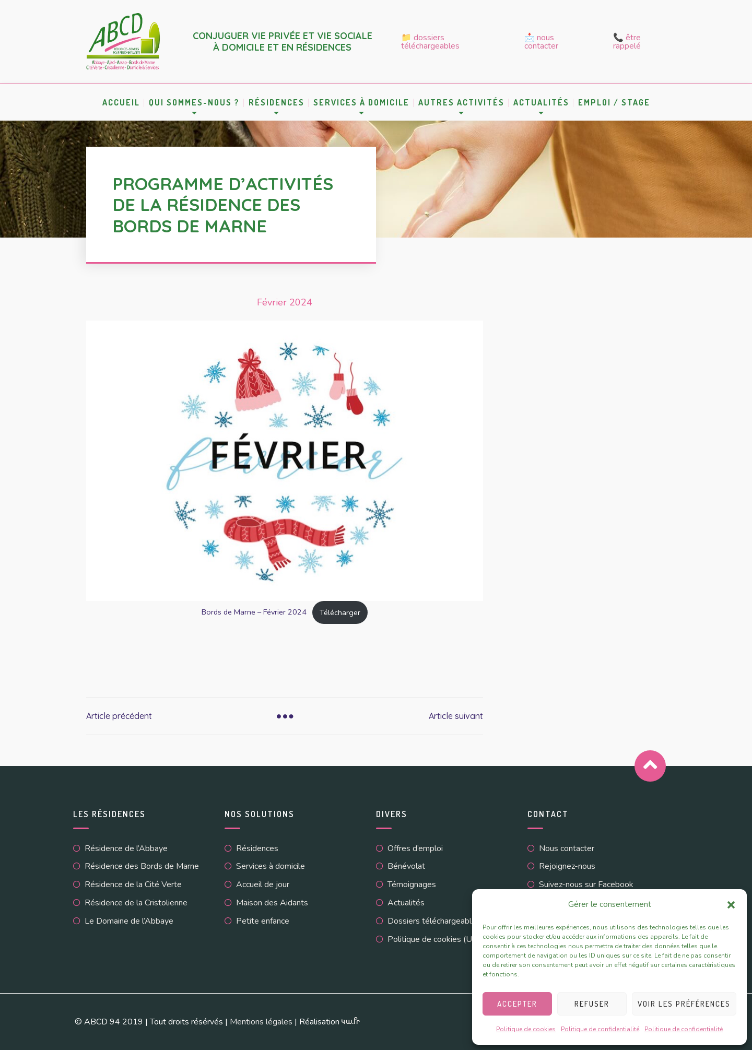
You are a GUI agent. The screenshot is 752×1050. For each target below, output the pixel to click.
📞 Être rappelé (627, 41)
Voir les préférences (684, 1004)
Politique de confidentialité (600, 1029)
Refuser (591, 1004)
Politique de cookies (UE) (433, 939)
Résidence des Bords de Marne (142, 866)
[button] (731, 905)
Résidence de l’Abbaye (126, 848)
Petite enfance (262, 921)
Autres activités (461, 102)
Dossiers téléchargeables (433, 921)
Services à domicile (361, 102)
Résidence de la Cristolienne (136, 903)
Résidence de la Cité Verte (133, 884)
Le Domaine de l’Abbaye (129, 921)
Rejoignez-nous (567, 866)
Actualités (541, 102)
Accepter (517, 1004)
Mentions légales (261, 1022)
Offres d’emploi (415, 848)
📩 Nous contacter (541, 41)
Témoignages (411, 884)
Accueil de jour (262, 884)
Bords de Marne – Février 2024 (254, 612)
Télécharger (340, 612)
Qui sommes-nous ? (194, 102)
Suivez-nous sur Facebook (586, 884)
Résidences (276, 102)
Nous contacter (566, 848)
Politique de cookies (526, 1029)
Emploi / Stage (614, 102)
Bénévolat (406, 866)
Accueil (121, 102)
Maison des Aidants (272, 903)
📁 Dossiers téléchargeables (430, 41)
